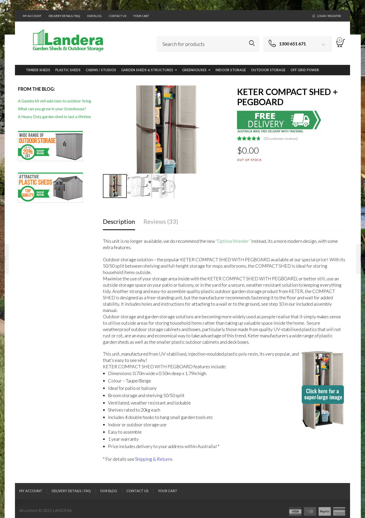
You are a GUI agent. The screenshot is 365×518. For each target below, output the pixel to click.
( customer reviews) (281, 138)
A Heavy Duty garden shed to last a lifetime (54, 116)
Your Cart (141, 15)
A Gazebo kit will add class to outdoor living (54, 101)
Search (252, 43)
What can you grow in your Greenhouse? (52, 108)
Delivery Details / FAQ (64, 15)
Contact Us (117, 15)
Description (119, 221)
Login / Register (329, 15)
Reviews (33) (160, 221)
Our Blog (94, 15)
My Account (32, 15)
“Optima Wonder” (233, 241)
